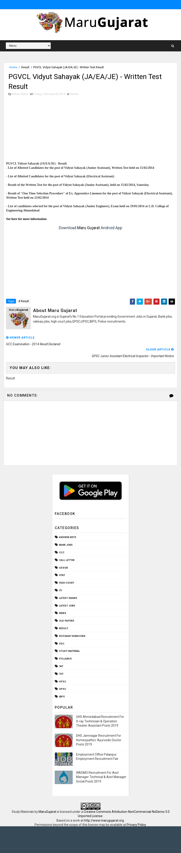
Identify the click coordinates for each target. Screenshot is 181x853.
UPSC (62, 669)
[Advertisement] (90, 130)
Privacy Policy (136, 813)
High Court (66, 570)
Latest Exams (68, 586)
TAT (61, 654)
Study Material (69, 639)
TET (61, 662)
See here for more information (26, 219)
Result (25, 67)
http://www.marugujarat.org (104, 808)
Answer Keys (67, 525)
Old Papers (66, 608)
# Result (23, 301)
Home (13, 67)
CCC (61, 540)
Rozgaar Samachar (72, 624)
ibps (62, 684)
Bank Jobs (66, 533)
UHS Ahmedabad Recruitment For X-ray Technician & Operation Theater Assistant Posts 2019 (100, 709)
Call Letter (66, 548)
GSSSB (63, 555)
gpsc (62, 677)
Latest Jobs (67, 593)
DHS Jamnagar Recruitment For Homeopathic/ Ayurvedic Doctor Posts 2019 (98, 728)
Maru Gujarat (88, 227)
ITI (60, 578)
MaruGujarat (47, 800)
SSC (61, 631)
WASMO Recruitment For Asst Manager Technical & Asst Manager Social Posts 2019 (101, 765)
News (62, 601)
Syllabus (65, 646)
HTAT (62, 563)
